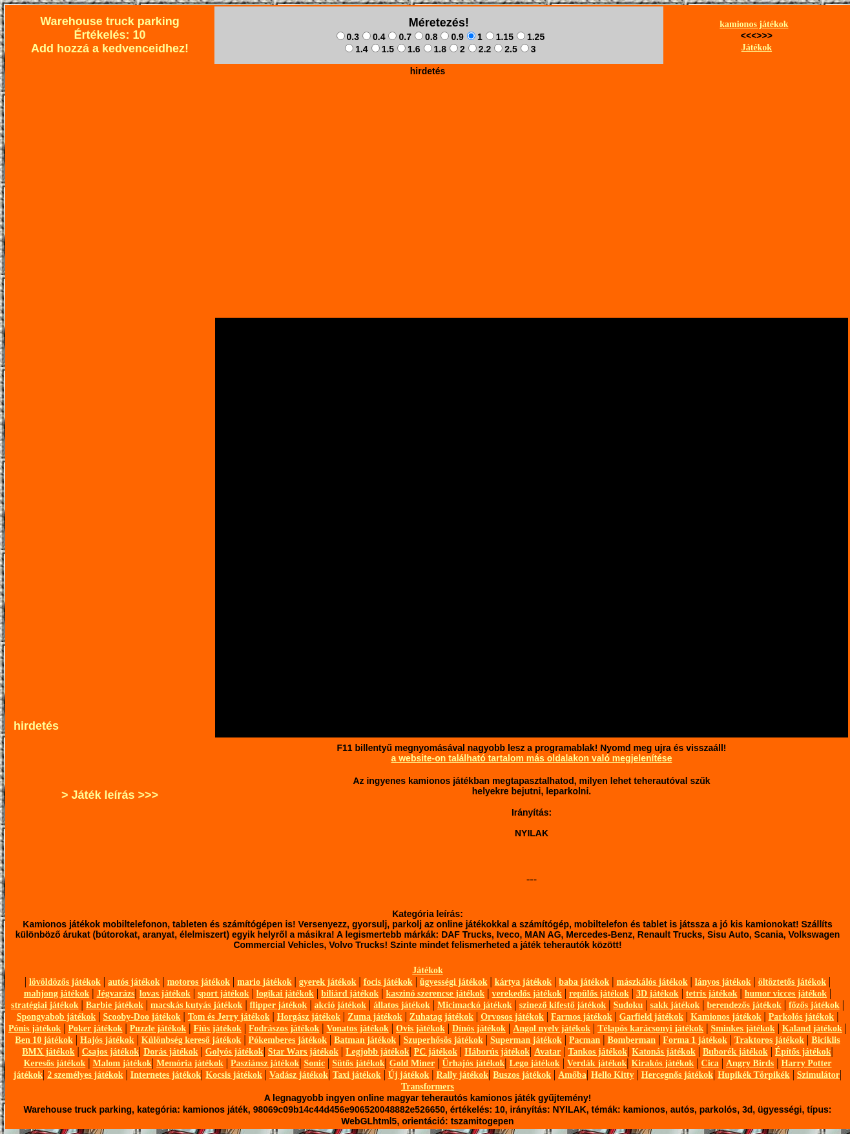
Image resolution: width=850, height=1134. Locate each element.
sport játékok (223, 993)
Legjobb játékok (377, 1052)
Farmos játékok (581, 1017)
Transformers (427, 1086)
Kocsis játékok (233, 1075)
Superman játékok (526, 1040)
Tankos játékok (597, 1052)
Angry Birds (750, 1063)
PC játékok (435, 1052)
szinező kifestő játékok (562, 1005)
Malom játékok (121, 1063)
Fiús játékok (217, 1028)
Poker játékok (95, 1028)
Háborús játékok (497, 1052)
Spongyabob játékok (56, 1017)
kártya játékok (523, 982)
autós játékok (134, 982)
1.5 (382, 49)
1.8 (435, 49)
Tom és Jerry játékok (229, 1017)
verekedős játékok (527, 993)
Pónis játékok (34, 1028)
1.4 (356, 49)
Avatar (547, 1052)
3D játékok (657, 993)
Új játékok (408, 1075)
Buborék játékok (735, 1052)
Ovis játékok (420, 1028)
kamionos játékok (754, 24)
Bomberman (631, 1040)
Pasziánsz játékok (265, 1063)
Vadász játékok (298, 1075)
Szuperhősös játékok (443, 1040)
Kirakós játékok (662, 1063)
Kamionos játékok (725, 1017)
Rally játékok (462, 1075)
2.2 (479, 49)
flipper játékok (278, 1005)
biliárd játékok (349, 993)
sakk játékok (675, 1005)
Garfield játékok (651, 1017)
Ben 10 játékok (43, 1040)
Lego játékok (534, 1063)
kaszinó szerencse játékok (435, 993)
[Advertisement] (427, 146)
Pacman (584, 1040)
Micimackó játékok (474, 1005)
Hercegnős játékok (677, 1075)
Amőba (572, 1075)
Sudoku (628, 1005)
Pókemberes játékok (288, 1040)
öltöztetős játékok (792, 982)
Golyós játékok (234, 1052)
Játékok (756, 47)
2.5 (505, 49)
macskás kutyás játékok (196, 1005)
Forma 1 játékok (695, 1040)
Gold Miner (412, 1063)
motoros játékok (198, 982)
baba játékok (584, 982)
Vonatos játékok (357, 1028)
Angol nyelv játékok (551, 1028)
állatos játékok (401, 1005)
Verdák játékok (597, 1063)
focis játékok (388, 982)
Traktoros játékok (769, 1040)
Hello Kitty (612, 1075)
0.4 (373, 37)
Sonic (314, 1063)
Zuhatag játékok (441, 1017)
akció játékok (341, 1005)
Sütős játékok (358, 1063)
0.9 (452, 37)
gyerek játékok (328, 982)
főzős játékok (814, 1005)
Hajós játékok (107, 1040)
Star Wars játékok (303, 1052)
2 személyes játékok (85, 1075)
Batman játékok (365, 1040)
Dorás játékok (170, 1052)
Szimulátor (818, 1075)
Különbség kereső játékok (191, 1040)
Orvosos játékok (512, 1017)
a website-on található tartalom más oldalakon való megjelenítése (531, 758)
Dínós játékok (479, 1028)
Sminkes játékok (742, 1028)
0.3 (348, 37)
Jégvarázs (115, 993)
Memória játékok (189, 1063)
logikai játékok (285, 993)
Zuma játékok (374, 1017)
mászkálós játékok (652, 982)
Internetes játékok (165, 1075)
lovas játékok (165, 993)
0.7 (399, 37)
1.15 (499, 37)
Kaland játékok (812, 1028)
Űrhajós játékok (473, 1063)
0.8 (426, 37)
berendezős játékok (744, 1005)
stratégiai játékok (45, 1005)
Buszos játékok (522, 1075)
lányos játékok (723, 982)
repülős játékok (599, 993)
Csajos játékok (110, 1052)
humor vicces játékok (786, 993)
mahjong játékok (57, 993)
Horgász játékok (308, 1017)
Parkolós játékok (801, 1017)
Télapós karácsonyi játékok (650, 1028)
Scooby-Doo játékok (141, 1017)
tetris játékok (712, 993)
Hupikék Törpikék (753, 1075)
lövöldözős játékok (65, 982)
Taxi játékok (357, 1075)
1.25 (530, 37)
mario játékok (264, 982)
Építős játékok (803, 1052)
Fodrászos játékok (284, 1028)
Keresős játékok (54, 1063)
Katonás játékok (663, 1052)
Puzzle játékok (158, 1028)
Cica (710, 1063)
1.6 (408, 49)
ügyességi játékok (454, 982)
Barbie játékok (114, 1005)
